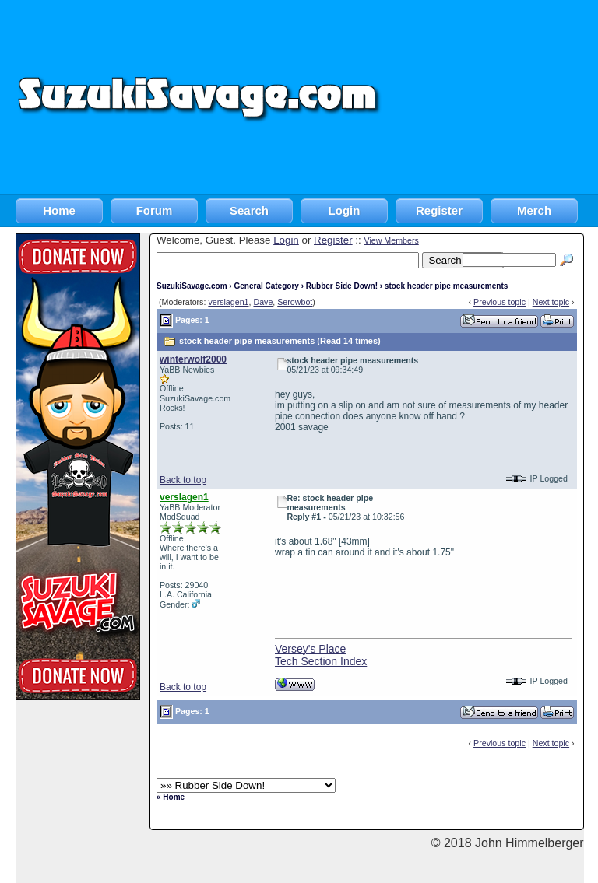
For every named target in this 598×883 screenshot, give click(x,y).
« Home (171, 797)
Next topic (551, 302)
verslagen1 (228, 302)
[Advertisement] (491, 97)
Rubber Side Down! (342, 286)
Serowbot (294, 302)
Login (345, 210)
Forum (154, 210)
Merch (534, 210)
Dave (263, 302)
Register (439, 210)
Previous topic (499, 302)
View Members (391, 240)
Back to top (183, 480)
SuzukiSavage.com (192, 286)
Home (59, 210)
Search (249, 210)
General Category (266, 286)
